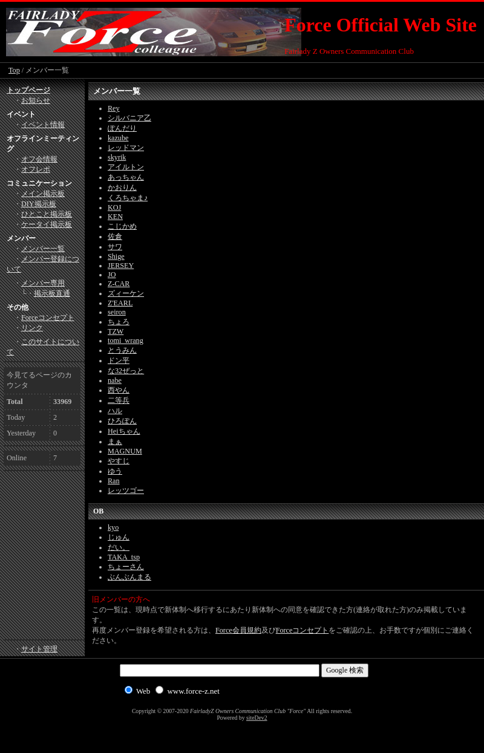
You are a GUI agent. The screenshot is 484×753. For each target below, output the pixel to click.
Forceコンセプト (302, 630)
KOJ (114, 207)
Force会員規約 (238, 630)
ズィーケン (126, 293)
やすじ (118, 461)
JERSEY (121, 265)
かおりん (122, 187)
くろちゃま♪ (128, 198)
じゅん (118, 537)
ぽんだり (122, 128)
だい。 (118, 547)
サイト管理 (39, 649)
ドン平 (118, 360)
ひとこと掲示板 (46, 214)
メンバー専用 (43, 283)
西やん (118, 390)
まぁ (115, 441)
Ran (114, 481)
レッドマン (126, 147)
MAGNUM (125, 451)
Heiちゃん (124, 431)
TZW (115, 331)
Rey (114, 108)
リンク (32, 328)
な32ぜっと (126, 371)
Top (14, 70)
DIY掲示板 (38, 204)
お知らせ (35, 100)
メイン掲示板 (43, 193)
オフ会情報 (39, 159)
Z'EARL (120, 303)
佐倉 (115, 236)
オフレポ (35, 169)
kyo (113, 527)
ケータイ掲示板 (46, 224)
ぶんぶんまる (129, 577)
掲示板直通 (52, 293)
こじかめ (122, 226)
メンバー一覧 (43, 248)
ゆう (115, 471)
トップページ (28, 90)
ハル (115, 410)
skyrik (117, 157)
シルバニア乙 (129, 118)
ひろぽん (122, 421)
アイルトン (126, 167)
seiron (117, 312)
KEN (115, 216)
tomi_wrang (125, 340)
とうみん (122, 350)
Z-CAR (118, 283)
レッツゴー (126, 490)
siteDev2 (256, 717)
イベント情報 (43, 124)
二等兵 (118, 400)
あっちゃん (126, 177)
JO (112, 274)
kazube (118, 138)
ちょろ (118, 322)
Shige (116, 256)
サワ (115, 247)
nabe (115, 380)
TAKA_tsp (124, 557)
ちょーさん (126, 566)
